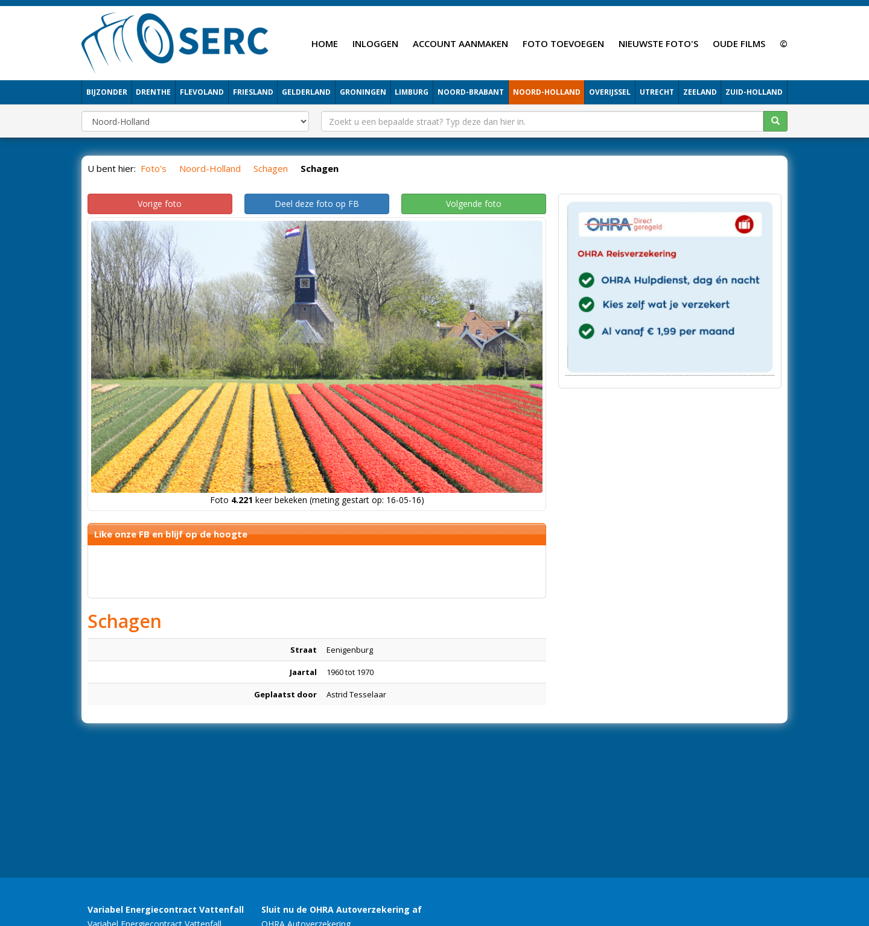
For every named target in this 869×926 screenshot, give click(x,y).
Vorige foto (160, 203)
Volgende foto (473, 203)
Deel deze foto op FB (317, 203)
